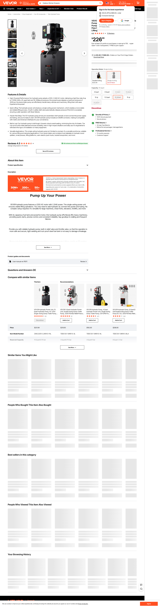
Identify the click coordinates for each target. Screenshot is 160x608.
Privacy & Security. (83, 604)
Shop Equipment (27, 14)
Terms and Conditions (124, 25)
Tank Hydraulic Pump (54, 14)
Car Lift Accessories (40, 14)
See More (72, 347)
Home (9, 14)
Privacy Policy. (106, 26)
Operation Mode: (97, 69)
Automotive (16, 14)
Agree (149, 604)
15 (22, 146)
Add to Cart (66, 320)
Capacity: (95, 88)
